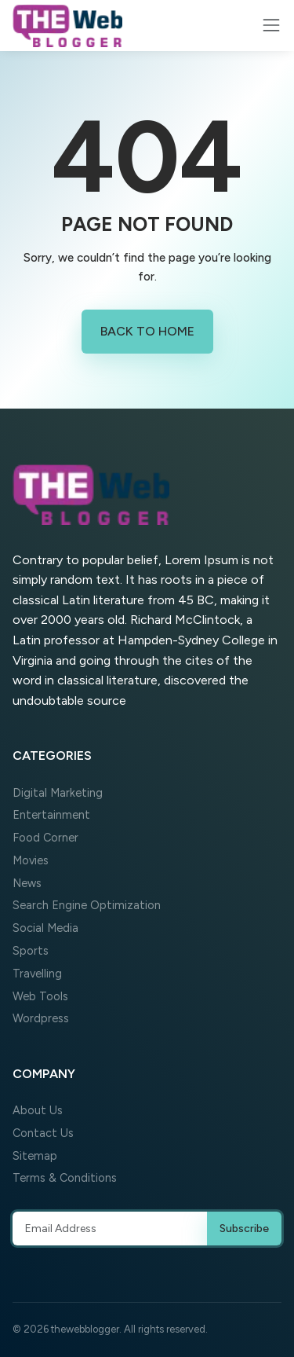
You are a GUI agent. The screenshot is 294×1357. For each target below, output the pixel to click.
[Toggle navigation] (271, 25)
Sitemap (35, 1156)
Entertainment (51, 815)
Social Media (45, 928)
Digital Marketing (58, 793)
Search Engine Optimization (87, 905)
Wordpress (41, 1018)
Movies (31, 860)
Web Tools (40, 996)
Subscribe (244, 1228)
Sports (31, 951)
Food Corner (45, 838)
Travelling (37, 973)
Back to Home (147, 331)
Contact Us (43, 1133)
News (27, 883)
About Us (38, 1110)
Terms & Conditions (65, 1178)
